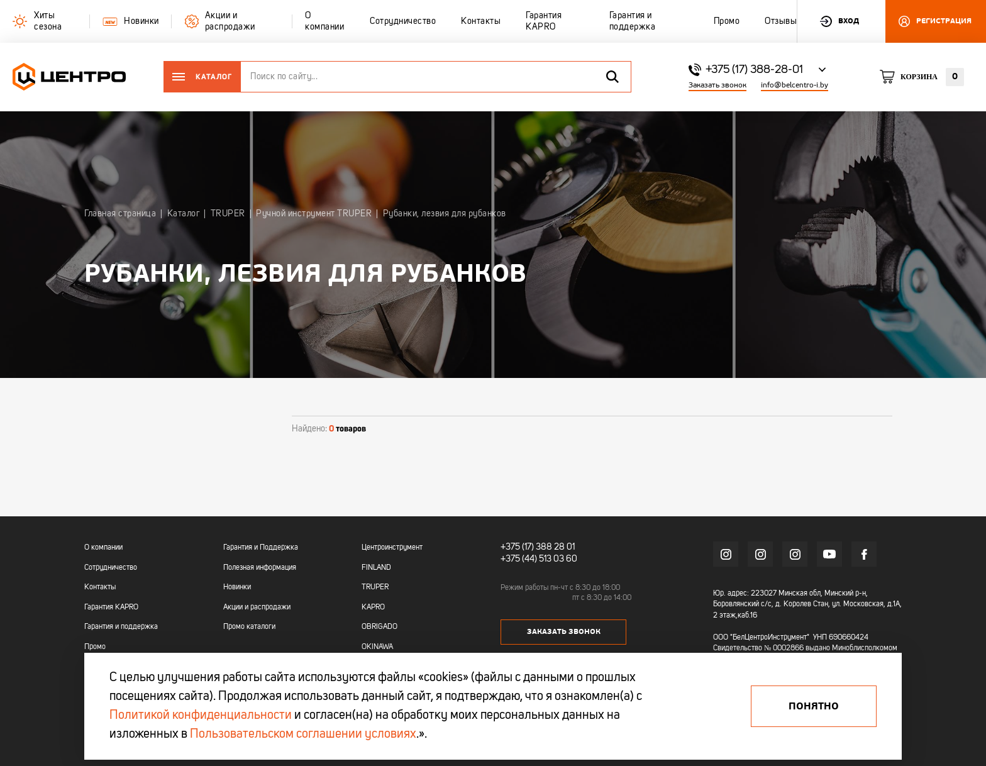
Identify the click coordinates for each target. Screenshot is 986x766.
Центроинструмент (392, 548)
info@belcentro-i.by (794, 85)
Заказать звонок (717, 85)
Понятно (814, 706)
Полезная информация (259, 568)
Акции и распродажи (257, 607)
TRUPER (375, 587)
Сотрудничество (110, 568)
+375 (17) (517, 547)
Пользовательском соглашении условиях (303, 734)
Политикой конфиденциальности (200, 715)
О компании (103, 548)
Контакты (100, 587)
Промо (95, 647)
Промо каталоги (249, 627)
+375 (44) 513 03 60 (539, 558)
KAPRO (373, 607)
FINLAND (376, 568)
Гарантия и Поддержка (260, 548)
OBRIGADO (379, 627)
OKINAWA (377, 647)
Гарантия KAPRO (111, 607)
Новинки (237, 587)
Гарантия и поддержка (121, 627)
